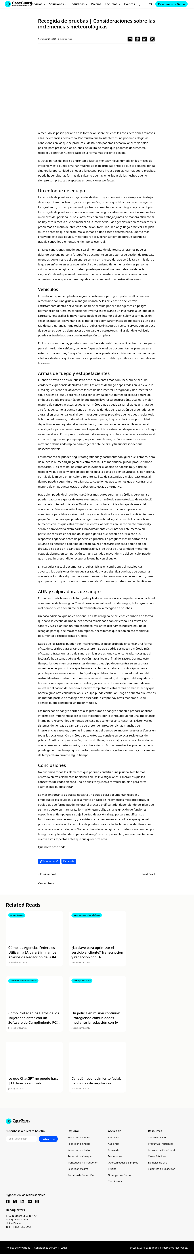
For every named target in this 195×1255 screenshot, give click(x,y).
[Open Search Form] (138, 4)
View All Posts (46, 883)
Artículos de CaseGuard (161, 1150)
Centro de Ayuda (157, 1137)
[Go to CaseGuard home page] (97, 1121)
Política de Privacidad (18, 1247)
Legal (64, 1247)
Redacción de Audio (79, 1143)
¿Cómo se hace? (49, 861)
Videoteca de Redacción (161, 1169)
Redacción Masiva (78, 1169)
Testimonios (115, 1156)
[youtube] (30, 1201)
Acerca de (113, 1150)
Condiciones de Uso (45, 1247)
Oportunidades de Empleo (123, 1162)
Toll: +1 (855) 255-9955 (18, 1227)
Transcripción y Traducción (83, 1162)
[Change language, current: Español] (147, 4)
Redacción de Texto (79, 1150)
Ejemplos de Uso (157, 1162)
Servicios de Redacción (81, 1175)
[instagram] (37, 1201)
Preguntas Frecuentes (160, 1143)
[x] (15, 1201)
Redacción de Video (79, 1137)
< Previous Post (47, 874)
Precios (112, 1169)
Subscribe (48, 1139)
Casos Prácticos (157, 1156)
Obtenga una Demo (119, 1175)
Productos (114, 1137)
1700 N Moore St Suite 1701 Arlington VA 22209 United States (22, 1219)
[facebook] (8, 1201)
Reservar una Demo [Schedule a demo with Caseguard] (171, 4)
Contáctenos (115, 1181)
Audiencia (113, 1143)
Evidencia (68, 861)
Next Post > (149, 874)
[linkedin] (22, 1201)
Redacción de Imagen (80, 1156)
